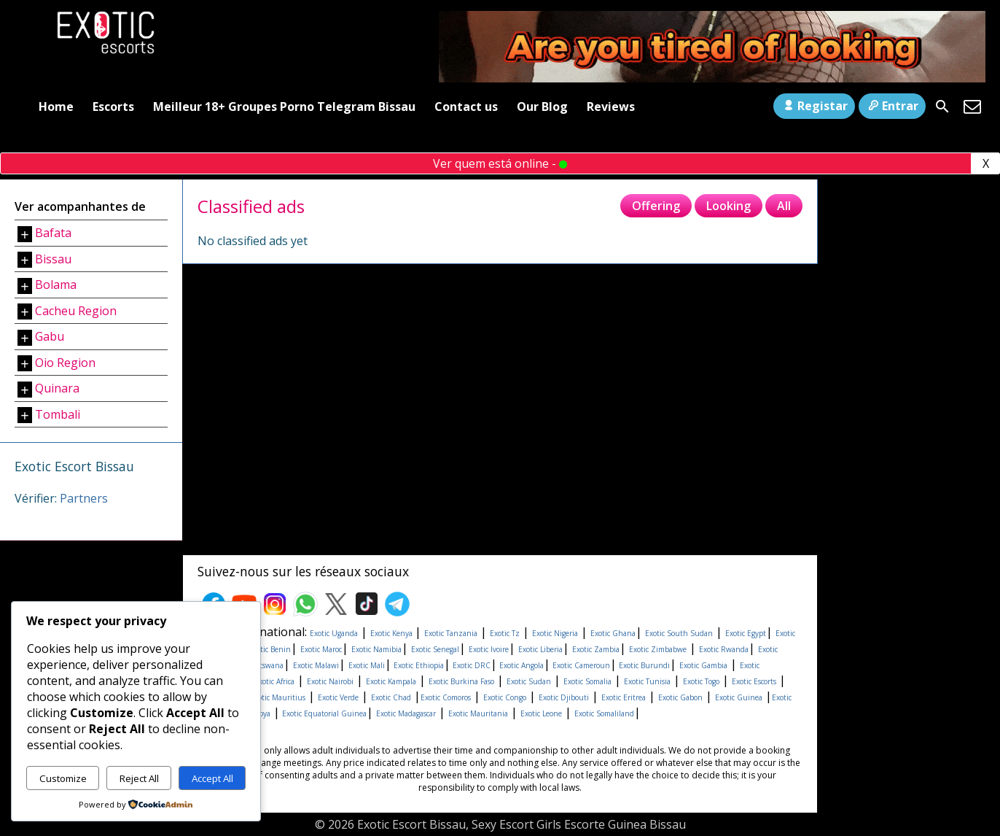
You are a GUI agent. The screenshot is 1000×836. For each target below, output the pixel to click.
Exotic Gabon (680, 697)
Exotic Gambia (703, 665)
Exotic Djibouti (564, 697)
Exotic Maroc (321, 649)
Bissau (53, 259)
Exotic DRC (470, 665)
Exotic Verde (338, 697)
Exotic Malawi (316, 665)
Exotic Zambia (596, 649)
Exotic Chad (391, 697)
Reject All (139, 778)
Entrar (892, 106)
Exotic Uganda (334, 633)
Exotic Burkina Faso (461, 681)
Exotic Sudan (529, 681)
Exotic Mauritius (277, 697)
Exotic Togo (701, 681)
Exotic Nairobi (330, 681)
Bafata (53, 233)
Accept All (212, 778)
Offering (656, 206)
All (784, 206)
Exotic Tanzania (450, 633)
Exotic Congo (504, 697)
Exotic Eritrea (623, 697)
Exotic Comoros (446, 697)
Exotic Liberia (540, 649)
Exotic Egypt (745, 633)
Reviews (611, 106)
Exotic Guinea (738, 697)
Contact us (466, 106)
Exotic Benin (270, 649)
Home (56, 106)
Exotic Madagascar (406, 713)
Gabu (49, 336)
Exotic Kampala (391, 681)
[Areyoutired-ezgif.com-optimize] (712, 78)
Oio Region (65, 363)
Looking (728, 206)
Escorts (113, 106)
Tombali (57, 414)
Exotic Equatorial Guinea (323, 713)
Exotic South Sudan (679, 633)
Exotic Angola (520, 665)
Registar (814, 106)
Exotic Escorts (754, 681)
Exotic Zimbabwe (658, 649)
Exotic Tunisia (647, 681)
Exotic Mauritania (478, 713)
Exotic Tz (505, 633)
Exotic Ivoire (489, 649)
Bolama (56, 284)
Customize (63, 778)
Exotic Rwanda (724, 649)
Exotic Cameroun (580, 665)
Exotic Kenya (392, 633)
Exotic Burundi (643, 665)
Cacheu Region (76, 311)
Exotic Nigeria (555, 633)
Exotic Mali (366, 665)
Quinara (57, 388)
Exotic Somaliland (604, 713)
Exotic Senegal (435, 649)
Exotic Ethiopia (417, 665)
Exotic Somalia (587, 681)
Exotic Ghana (613, 633)
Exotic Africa (274, 681)
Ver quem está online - (500, 163)
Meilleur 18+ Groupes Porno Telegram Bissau (284, 106)
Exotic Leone (541, 713)
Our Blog (542, 106)
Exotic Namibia (376, 649)
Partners (84, 498)
